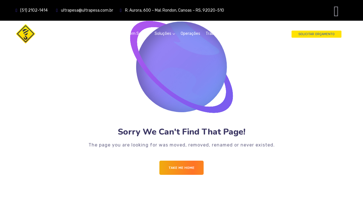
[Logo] (49, 33)
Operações (190, 33)
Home (114, 33)
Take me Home (181, 168)
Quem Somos (137, 33)
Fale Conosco (256, 33)
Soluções (163, 33)
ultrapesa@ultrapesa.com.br (90, 10)
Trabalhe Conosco (222, 33)
